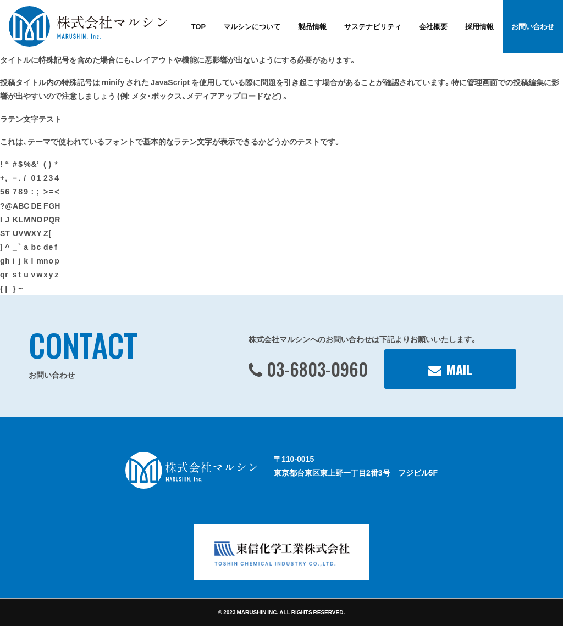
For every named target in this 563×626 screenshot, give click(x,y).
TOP (198, 26)
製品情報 (312, 26)
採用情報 (479, 26)
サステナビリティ (372, 26)
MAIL (459, 369)
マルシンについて (251, 26)
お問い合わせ (532, 26)
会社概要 (433, 26)
